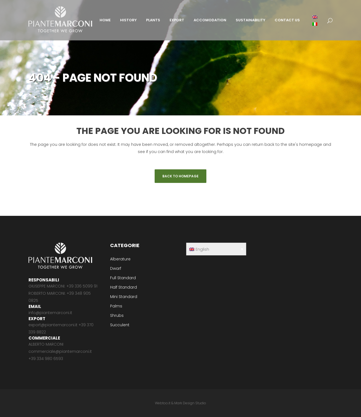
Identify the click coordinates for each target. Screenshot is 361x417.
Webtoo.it (162, 403)
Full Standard (123, 278)
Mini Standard (123, 296)
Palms (116, 306)
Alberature (120, 259)
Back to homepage (180, 176)
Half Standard (123, 287)
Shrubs (117, 315)
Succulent (119, 325)
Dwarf (115, 268)
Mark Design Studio (190, 403)
